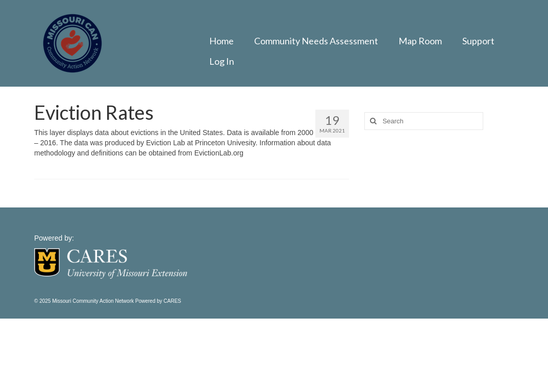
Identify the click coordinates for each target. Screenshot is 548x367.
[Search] (372, 121)
